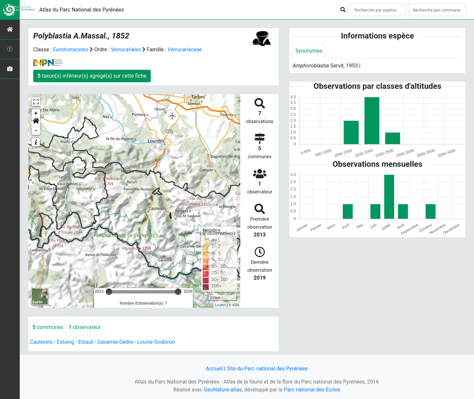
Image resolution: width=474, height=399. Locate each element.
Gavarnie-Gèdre (115, 342)
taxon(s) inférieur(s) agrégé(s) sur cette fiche (92, 76)
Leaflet (220, 305)
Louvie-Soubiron (156, 342)
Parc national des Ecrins (312, 390)
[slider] (109, 291)
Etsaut (85, 342)
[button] (36, 122)
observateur (84, 327)
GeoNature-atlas (223, 390)
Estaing (65, 342)
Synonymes (308, 51)
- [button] (36, 131)
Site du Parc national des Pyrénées (267, 368)
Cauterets (41, 342)
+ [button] (36, 113)
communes (48, 327)
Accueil (214, 368)
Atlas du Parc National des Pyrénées (81, 10)
